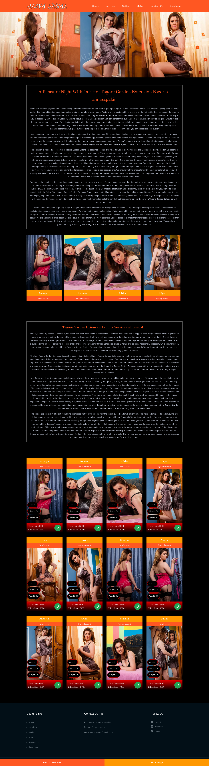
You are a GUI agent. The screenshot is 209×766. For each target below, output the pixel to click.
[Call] (57, 528)
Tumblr (156, 722)
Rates (140, 6)
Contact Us (156, 6)
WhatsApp (157, 762)
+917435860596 (52, 762)
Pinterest (157, 726)
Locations (175, 6)
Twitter (156, 731)
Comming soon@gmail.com (100, 732)
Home (95, 6)
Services (110, 6)
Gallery (126, 6)
